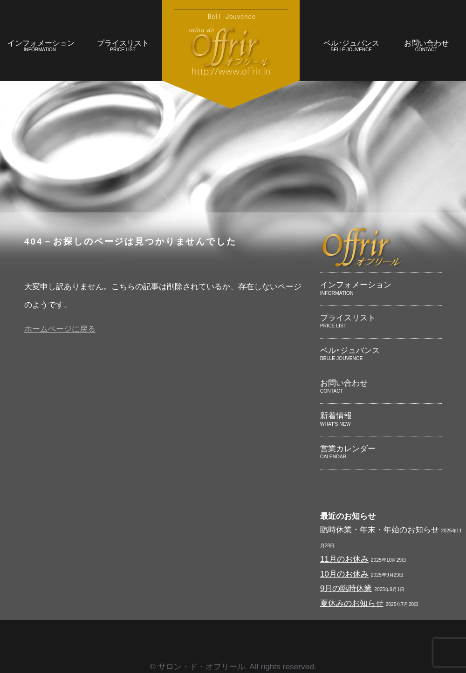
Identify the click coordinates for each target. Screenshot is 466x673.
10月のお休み (344, 573)
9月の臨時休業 (346, 588)
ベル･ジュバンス (351, 46)
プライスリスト (122, 46)
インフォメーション (41, 46)
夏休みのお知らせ (352, 603)
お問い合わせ (426, 46)
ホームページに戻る (60, 328)
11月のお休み (344, 559)
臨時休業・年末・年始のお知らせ (379, 529)
